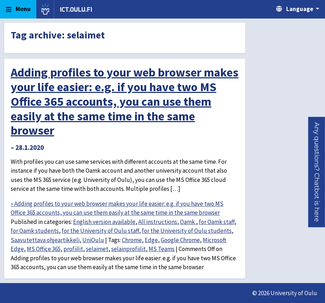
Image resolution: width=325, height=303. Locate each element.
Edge (151, 240)
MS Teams (162, 249)
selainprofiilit (128, 249)
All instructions (157, 222)
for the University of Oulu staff (100, 231)
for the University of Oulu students (187, 231)
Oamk (188, 222)
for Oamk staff (216, 222)
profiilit (73, 249)
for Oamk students (35, 231)
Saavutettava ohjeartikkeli (45, 240)
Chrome (132, 240)
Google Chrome (180, 240)
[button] (316, 172)
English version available (104, 222)
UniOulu (93, 240)
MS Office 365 (44, 249)
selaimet (97, 249)
